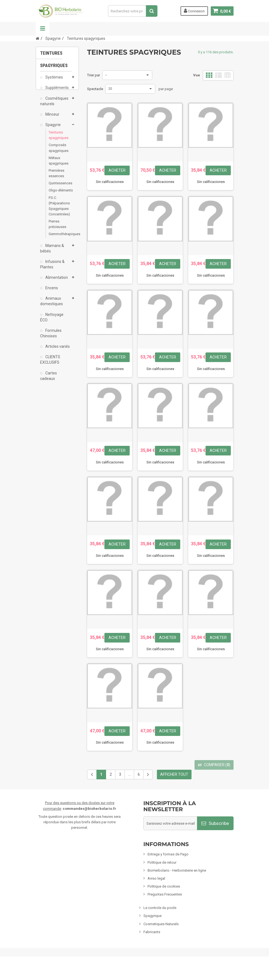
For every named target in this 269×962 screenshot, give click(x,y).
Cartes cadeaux (48, 379)
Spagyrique (152, 916)
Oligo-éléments (57, 194)
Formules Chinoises (51, 337)
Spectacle (95, 89)
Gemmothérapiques (57, 238)
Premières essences (56, 177)
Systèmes (54, 81)
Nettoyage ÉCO (51, 321)
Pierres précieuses (57, 228)
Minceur (52, 118)
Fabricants (151, 932)
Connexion (194, 10)
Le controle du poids (159, 908)
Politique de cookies (164, 886)
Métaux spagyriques (57, 164)
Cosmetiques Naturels (161, 924)
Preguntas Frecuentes (165, 894)
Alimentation (56, 281)
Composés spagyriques (57, 151)
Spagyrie (53, 128)
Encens (51, 292)
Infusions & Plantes (52, 268)
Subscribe (215, 823)
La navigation (42, 29)
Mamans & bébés (52, 252)
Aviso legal (156, 878)
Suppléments (57, 91)
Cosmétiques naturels (54, 105)
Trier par (93, 75)
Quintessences (57, 187)
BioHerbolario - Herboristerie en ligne (177, 870)
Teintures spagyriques (57, 139)
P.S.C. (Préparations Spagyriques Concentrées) (57, 209)
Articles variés (57, 350)
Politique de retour (162, 862)
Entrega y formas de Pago (168, 854)
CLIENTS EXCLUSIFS (50, 363)
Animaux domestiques (51, 305)
